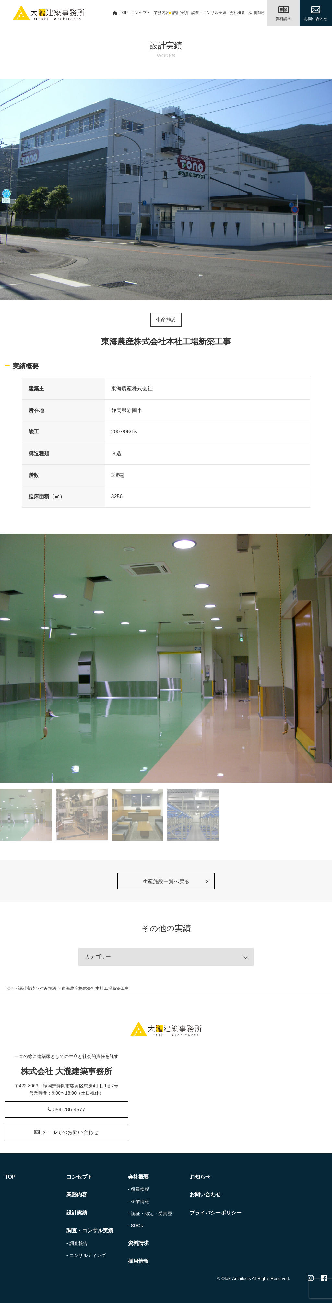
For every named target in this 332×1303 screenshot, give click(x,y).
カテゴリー (98, 956)
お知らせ (200, 1176)
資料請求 (138, 1243)
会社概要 (237, 12)
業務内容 (161, 12)
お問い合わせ (205, 1194)
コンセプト (140, 12)
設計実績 (180, 12)
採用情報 (256, 12)
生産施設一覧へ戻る (166, 881)
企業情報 (140, 1201)
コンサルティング (87, 1255)
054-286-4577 (66, 1109)
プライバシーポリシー (216, 1212)
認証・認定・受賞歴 (151, 1213)
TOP (120, 12)
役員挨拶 (140, 1189)
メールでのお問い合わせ (66, 1132)
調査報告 (78, 1243)
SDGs (137, 1225)
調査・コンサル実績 (208, 12)
